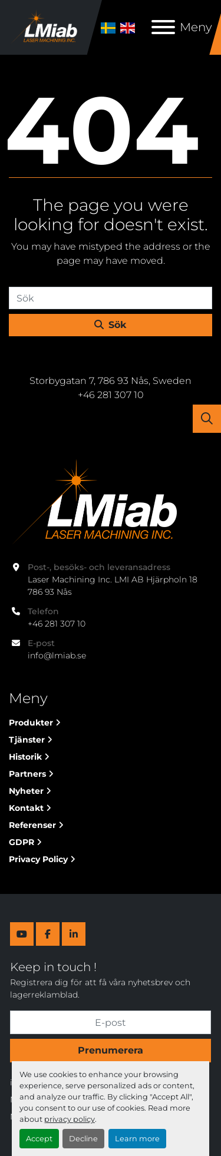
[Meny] (163, 27)
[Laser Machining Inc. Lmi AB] (93, 502)
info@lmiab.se (57, 655)
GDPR (21, 842)
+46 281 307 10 (56, 623)
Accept (39, 1138)
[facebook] (48, 934)
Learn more (137, 1138)
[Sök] (110, 298)
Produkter (31, 722)
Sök (110, 324)
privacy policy (69, 1119)
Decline (83, 1138)
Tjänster (27, 739)
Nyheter (26, 791)
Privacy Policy (38, 859)
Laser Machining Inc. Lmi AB (110, 362)
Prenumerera (110, 1050)
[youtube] (22, 934)
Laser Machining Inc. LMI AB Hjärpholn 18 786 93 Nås (114, 585)
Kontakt (26, 808)
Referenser (32, 825)
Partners (27, 774)
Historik (25, 756)
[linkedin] (73, 934)
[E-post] (110, 1022)
